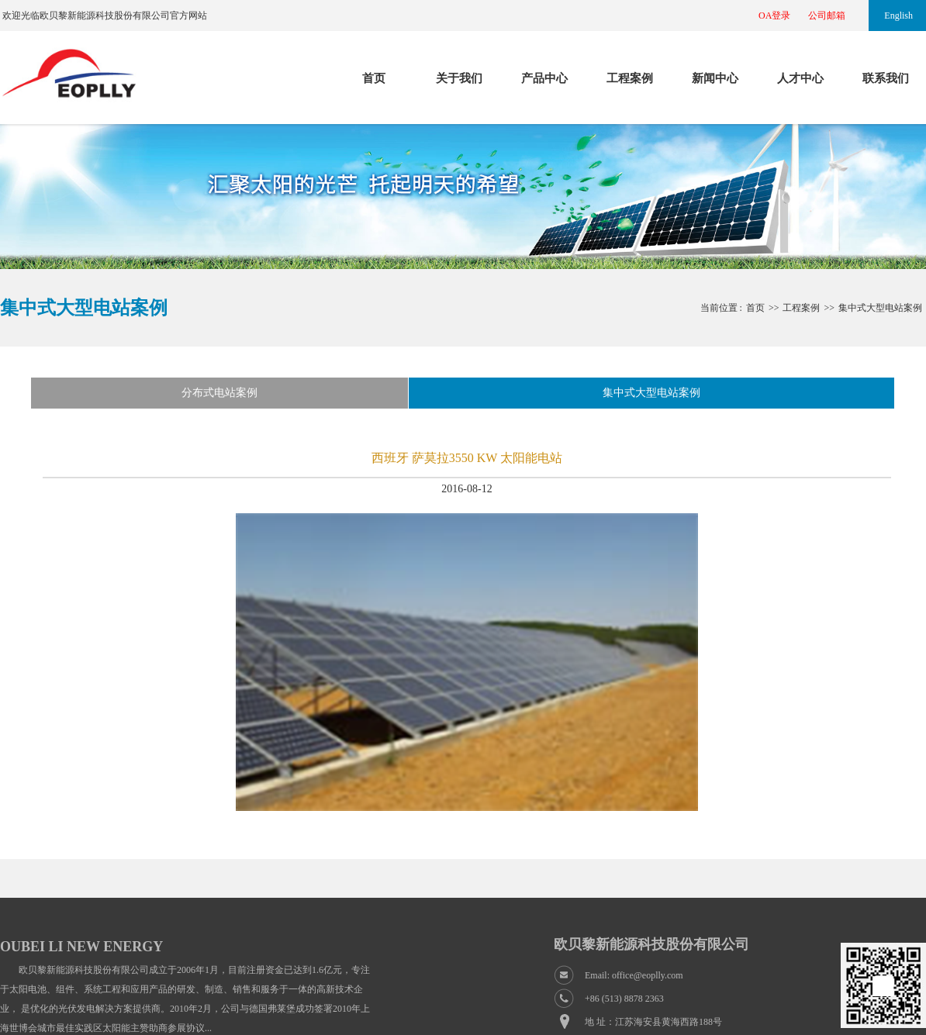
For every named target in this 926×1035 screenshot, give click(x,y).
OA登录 (774, 15)
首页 (373, 78)
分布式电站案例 (219, 392)
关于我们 (459, 78)
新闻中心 (715, 78)
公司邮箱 (826, 15)
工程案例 (629, 78)
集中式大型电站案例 (880, 307)
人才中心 (800, 78)
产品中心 (544, 78)
